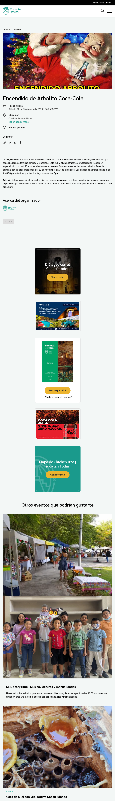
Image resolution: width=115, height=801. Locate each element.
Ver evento (57, 277)
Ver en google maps (19, 122)
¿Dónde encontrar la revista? (57, 397)
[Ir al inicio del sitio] (12, 13)
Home (7, 29)
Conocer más (57, 474)
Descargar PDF (57, 390)
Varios (8, 221)
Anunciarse (98, 2)
